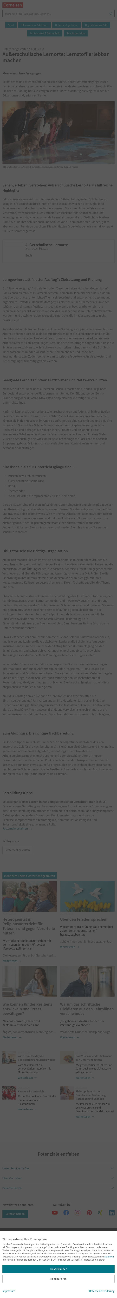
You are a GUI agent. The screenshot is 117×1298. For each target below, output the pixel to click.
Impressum (8, 1291)
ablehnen (109, 1256)
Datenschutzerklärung (102, 1291)
